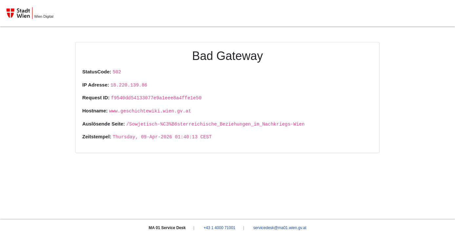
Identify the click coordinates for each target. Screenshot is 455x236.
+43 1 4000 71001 (219, 228)
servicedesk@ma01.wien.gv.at (279, 228)
